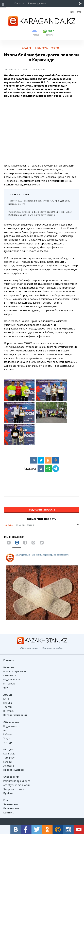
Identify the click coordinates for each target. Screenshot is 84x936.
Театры (7, 706)
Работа (7, 734)
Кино (6, 698)
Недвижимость (11, 726)
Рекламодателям (37, 3)
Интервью (9, 683)
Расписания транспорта (16, 781)
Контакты (19, 3)
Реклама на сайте (52, 648)
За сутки (9, 524)
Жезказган (9, 765)
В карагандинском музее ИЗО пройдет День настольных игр (39, 202)
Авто (6, 730)
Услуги (6, 738)
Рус (79, 12)
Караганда (9, 753)
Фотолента (9, 675)
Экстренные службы (14, 789)
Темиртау (8, 757)
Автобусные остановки (16, 785)
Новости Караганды (14, 671)
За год (30, 524)
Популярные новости (41, 518)
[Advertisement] (41, 130)
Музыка (7, 702)
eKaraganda (39, 69)
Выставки (8, 711)
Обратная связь (29, 648)
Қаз (72, 12)
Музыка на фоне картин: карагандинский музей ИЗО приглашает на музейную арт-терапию (40, 213)
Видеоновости (11, 679)
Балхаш (7, 761)
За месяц (20, 524)
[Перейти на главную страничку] (42, 25)
